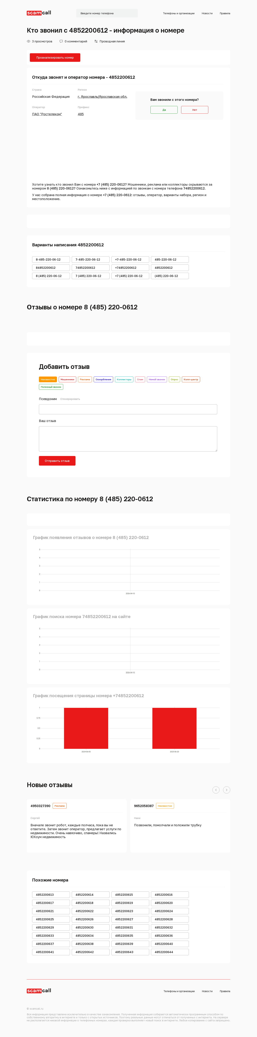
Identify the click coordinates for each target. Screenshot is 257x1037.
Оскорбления (103, 379)
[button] (216, 790)
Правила (225, 13)
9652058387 (144, 806)
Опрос (174, 379)
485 (81, 114)
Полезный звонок (51, 386)
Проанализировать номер (55, 57)
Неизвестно (48, 379)
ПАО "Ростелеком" (47, 114)
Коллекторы (124, 379)
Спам (140, 379)
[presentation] (107, 463)
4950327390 (40, 806)
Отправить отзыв (57, 461)
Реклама (85, 379)
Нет (194, 109)
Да (164, 109)
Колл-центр (191, 379)
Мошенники (67, 379)
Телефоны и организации (179, 13)
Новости (207, 13)
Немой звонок (157, 379)
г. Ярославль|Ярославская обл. (102, 96)
